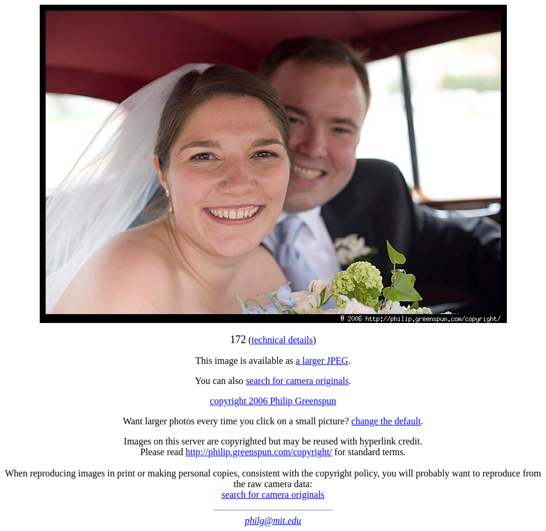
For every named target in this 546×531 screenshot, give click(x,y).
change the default (386, 421)
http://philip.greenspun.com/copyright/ (259, 452)
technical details (282, 340)
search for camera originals (297, 381)
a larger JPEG (322, 361)
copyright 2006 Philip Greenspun (273, 401)
